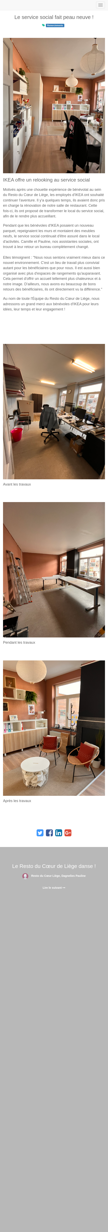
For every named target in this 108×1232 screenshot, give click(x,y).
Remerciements (55, 25)
